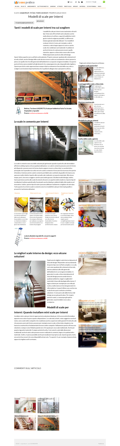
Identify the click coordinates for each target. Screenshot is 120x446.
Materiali (82, 6)
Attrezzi (60, 6)
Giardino (53, 6)
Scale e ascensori (42, 13)
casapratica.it (24, 13)
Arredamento (31, 6)
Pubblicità (101, 443)
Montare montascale (21, 416)
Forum (70, 2)
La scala (17, 399)
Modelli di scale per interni (47, 416)
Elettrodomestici (42, 6)
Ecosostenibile (91, 6)
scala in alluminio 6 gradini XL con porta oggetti (40, 236)
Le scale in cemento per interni (31, 121)
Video (99, 6)
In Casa (17, 6)
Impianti (75, 6)
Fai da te (23, 6)
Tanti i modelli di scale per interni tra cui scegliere (42, 27)
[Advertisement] (33, 10)
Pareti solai (67, 6)
